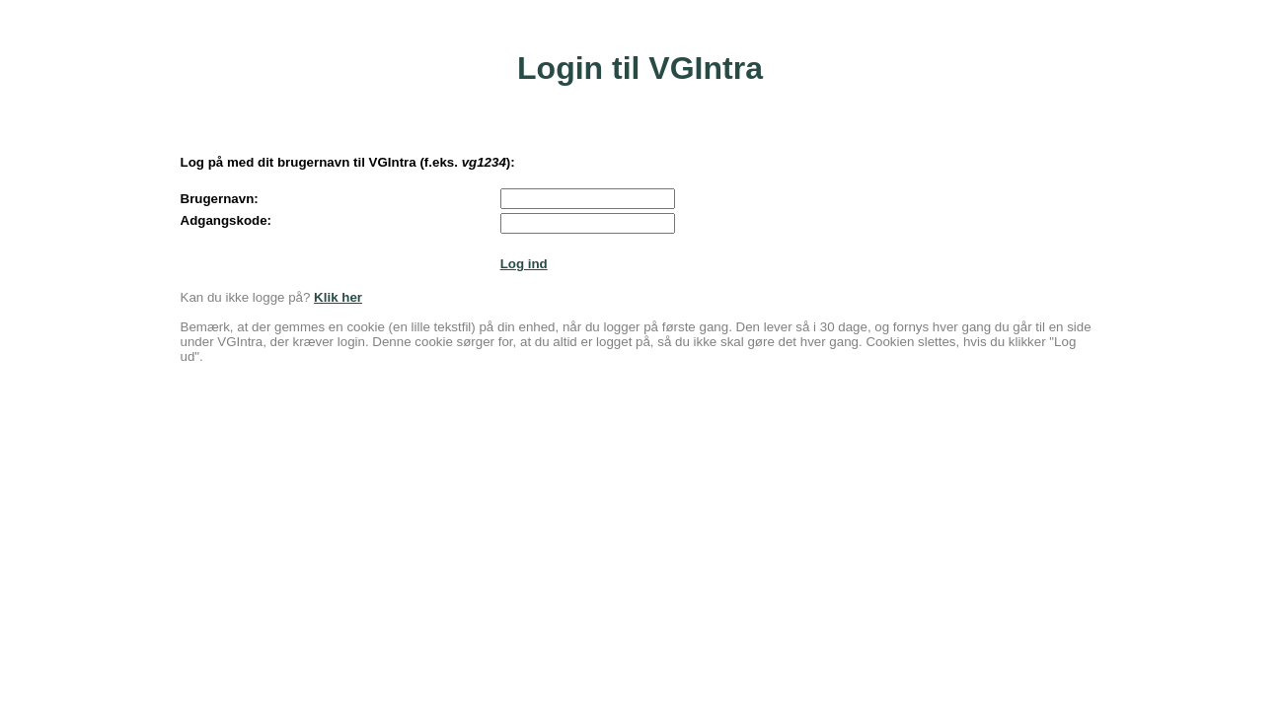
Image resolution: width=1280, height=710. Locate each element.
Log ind (524, 263)
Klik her (338, 297)
